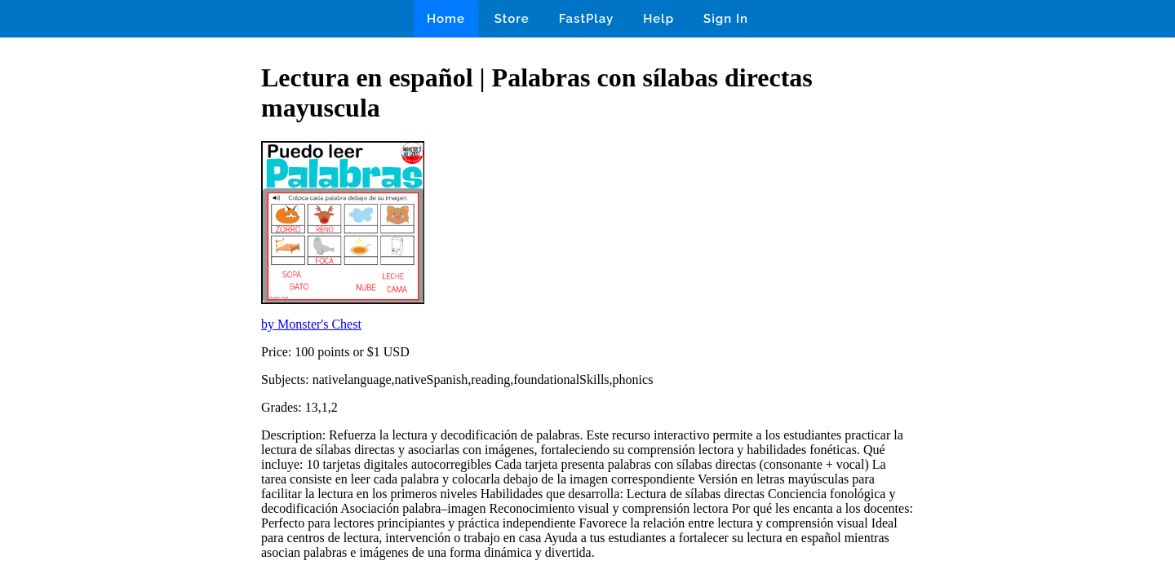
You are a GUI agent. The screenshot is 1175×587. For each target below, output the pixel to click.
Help (658, 18)
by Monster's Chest (311, 324)
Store (512, 18)
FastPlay (586, 18)
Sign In (725, 18)
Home (446, 18)
